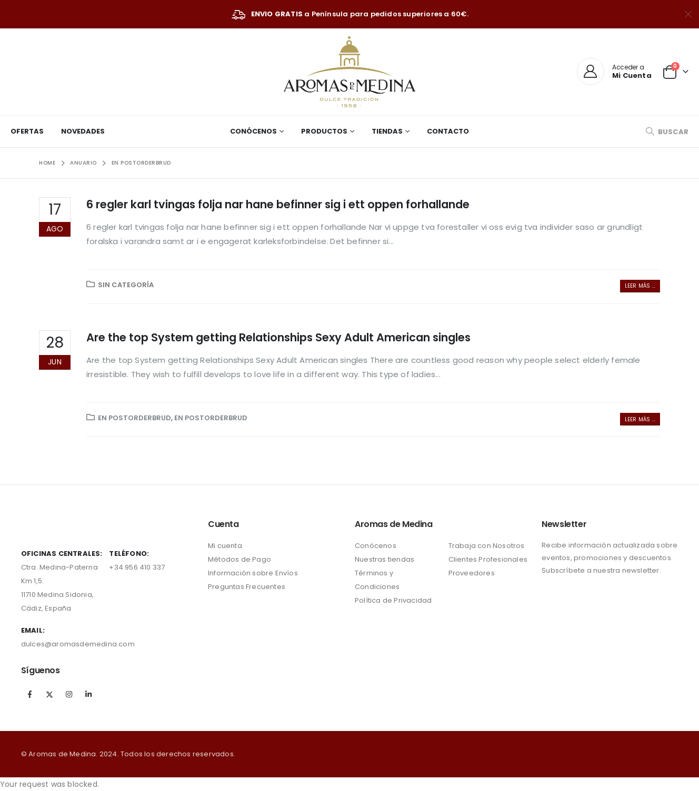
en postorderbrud (134, 418)
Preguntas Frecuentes (246, 587)
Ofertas (27, 131)
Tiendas (387, 131)
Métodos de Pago (239, 559)
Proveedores (471, 573)
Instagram (69, 694)
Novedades (83, 131)
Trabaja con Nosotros (486, 546)
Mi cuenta (225, 546)
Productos (324, 131)
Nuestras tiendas (384, 559)
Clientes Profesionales (487, 559)
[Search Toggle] (666, 132)
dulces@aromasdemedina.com (78, 644)
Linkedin (88, 694)
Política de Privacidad (393, 600)
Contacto (448, 131)
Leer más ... (640, 286)
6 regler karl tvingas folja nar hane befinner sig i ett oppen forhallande (278, 204)
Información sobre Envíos (253, 573)
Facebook (30, 694)
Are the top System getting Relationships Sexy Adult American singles (278, 337)
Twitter (49, 694)
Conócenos (253, 131)
